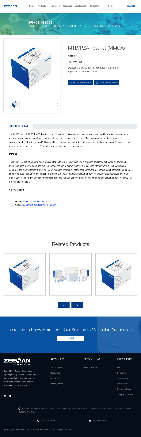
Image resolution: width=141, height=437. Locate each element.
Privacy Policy (56, 384)
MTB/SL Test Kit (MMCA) (36, 202)
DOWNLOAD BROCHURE (108, 82)
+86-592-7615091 (47, 421)
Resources (67, 6)
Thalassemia (122, 378)
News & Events (90, 368)
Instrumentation (124, 389)
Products (43, 6)
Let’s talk (70, 338)
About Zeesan (80, 6)
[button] (56, 104)
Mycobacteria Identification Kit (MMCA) (38, 205)
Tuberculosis (122, 384)
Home (31, 6)
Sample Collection (125, 395)
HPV (119, 368)
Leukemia (121, 373)
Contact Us (95, 6)
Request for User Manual (82, 82)
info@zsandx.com (99, 421)
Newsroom (55, 6)
